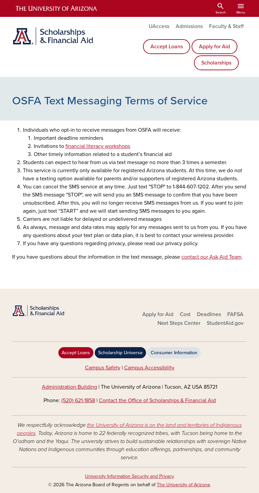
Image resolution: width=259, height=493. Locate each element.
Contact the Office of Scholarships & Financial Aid (157, 400)
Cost (185, 314)
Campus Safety (102, 367)
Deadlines (209, 314)
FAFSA (235, 314)
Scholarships (216, 62)
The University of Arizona (183, 485)
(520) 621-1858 (78, 400)
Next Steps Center (178, 323)
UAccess (159, 26)
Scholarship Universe (120, 353)
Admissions (189, 26)
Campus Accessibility (149, 367)
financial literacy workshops (97, 146)
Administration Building (69, 387)
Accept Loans (166, 46)
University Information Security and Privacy (129, 476)
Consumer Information (174, 353)
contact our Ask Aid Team (211, 257)
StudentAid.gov (225, 323)
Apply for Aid (214, 46)
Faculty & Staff (226, 26)
